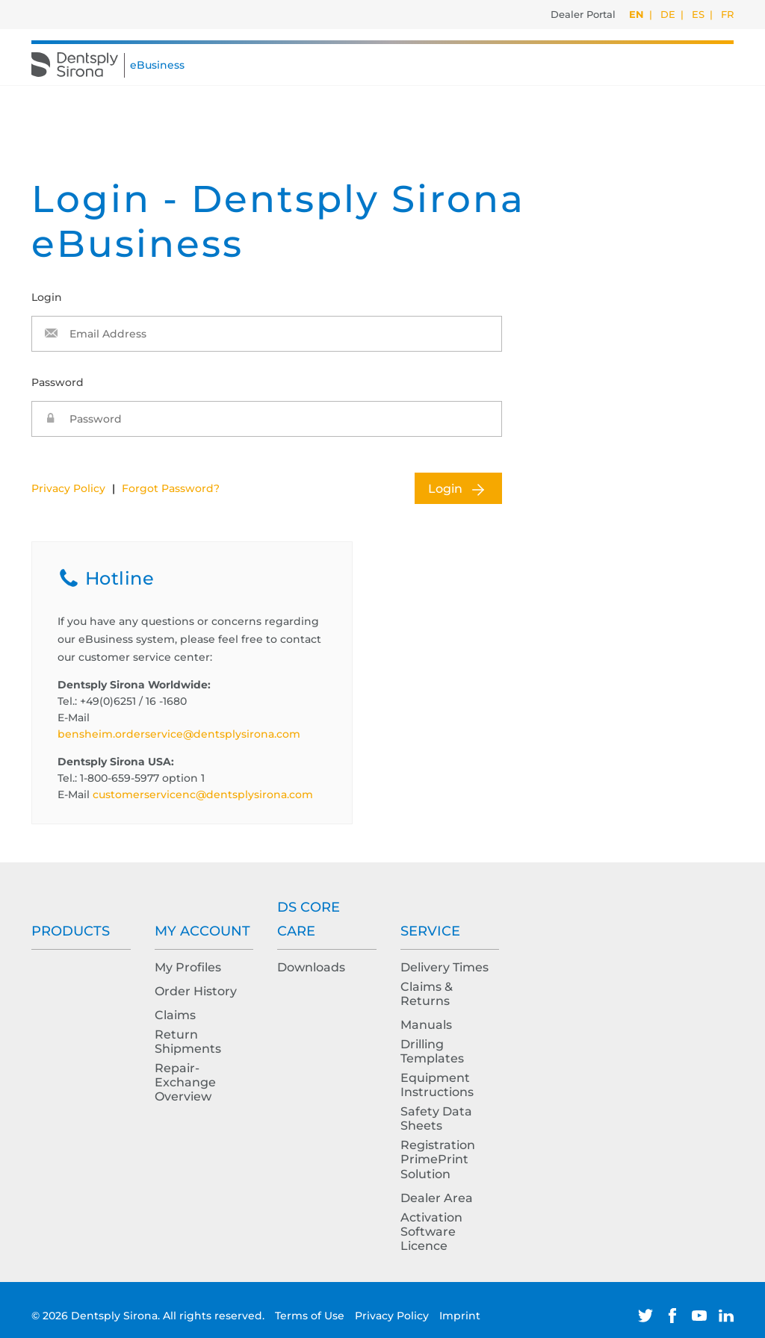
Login (445, 489)
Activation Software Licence (431, 1231)
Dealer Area (436, 1198)
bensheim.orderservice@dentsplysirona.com (179, 734)
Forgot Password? (171, 488)
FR (727, 14)
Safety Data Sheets (436, 1118)
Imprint (459, 1315)
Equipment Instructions (437, 1085)
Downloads (311, 967)
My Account (202, 931)
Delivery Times (444, 967)
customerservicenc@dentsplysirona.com (203, 794)
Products (70, 931)
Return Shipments (188, 1041)
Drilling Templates (432, 1051)
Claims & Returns (426, 994)
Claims (175, 1015)
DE (667, 14)
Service (430, 931)
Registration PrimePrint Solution (437, 1159)
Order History (196, 991)
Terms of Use (311, 1315)
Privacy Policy (68, 488)
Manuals (426, 1025)
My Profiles (188, 967)
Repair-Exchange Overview (185, 1082)
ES (698, 14)
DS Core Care (308, 919)
